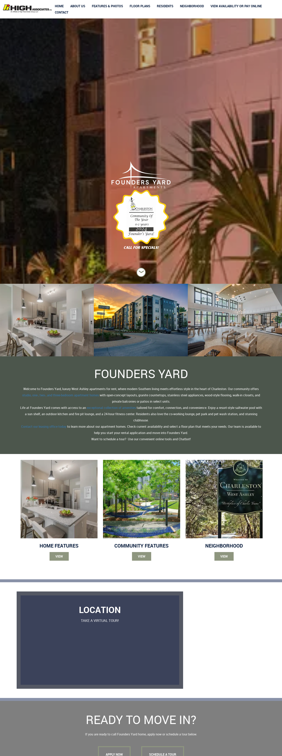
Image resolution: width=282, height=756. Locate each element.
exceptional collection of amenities (111, 408)
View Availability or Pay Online (236, 6)
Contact (61, 12)
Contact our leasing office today (43, 426)
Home (59, 6)
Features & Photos (107, 6)
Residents (165, 6)
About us (77, 6)
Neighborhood (192, 6)
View (59, 556)
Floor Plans (140, 6)
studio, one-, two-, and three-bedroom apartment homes (60, 395)
